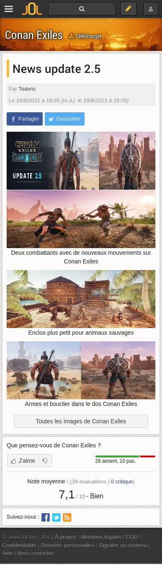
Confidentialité (19, 545)
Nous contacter (35, 553)
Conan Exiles (34, 34)
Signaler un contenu (123, 545)
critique (122, 481)
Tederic (27, 89)
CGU (132, 537)
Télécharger (85, 36)
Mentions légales (101, 537)
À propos (66, 537)
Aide (7, 553)
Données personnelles (67, 545)
